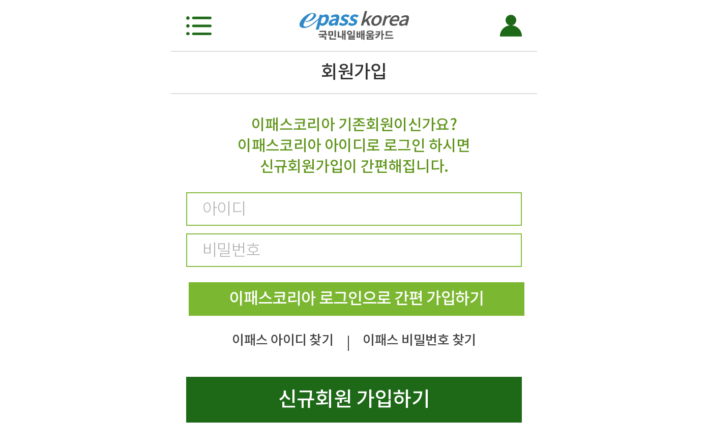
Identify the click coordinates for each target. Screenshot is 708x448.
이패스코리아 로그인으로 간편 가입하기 (356, 298)
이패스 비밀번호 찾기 (419, 340)
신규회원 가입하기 (354, 399)
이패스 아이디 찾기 (282, 340)
